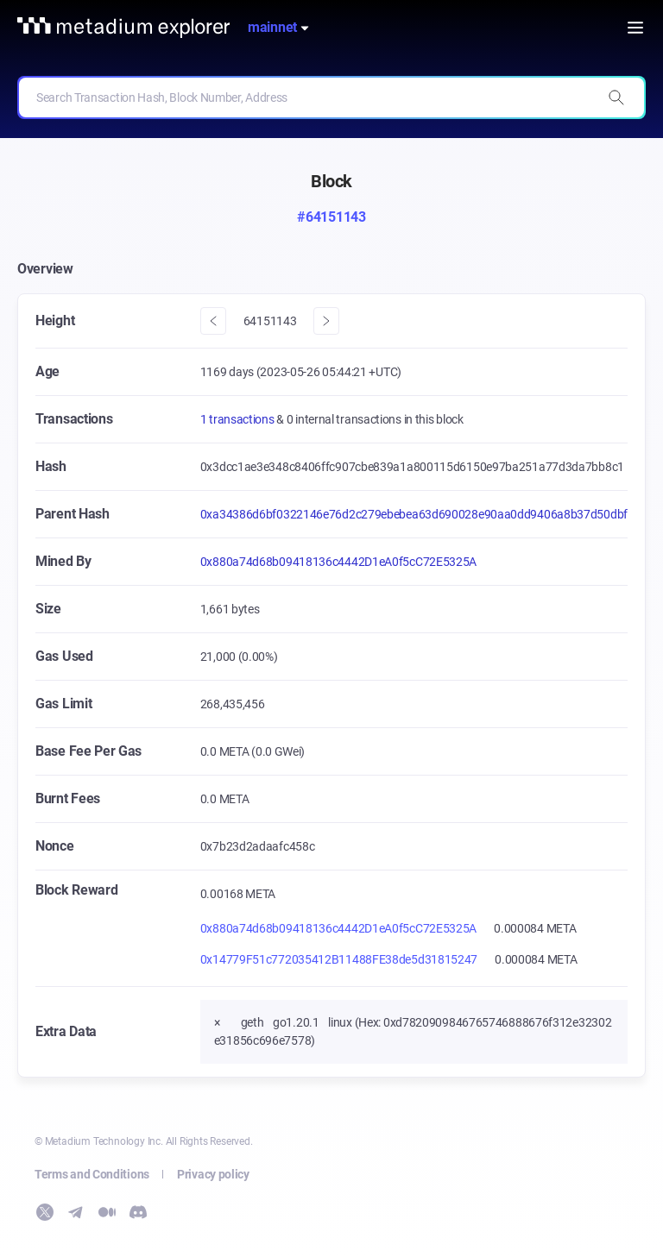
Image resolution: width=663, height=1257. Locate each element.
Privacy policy (213, 1174)
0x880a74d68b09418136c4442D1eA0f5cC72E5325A (338, 562)
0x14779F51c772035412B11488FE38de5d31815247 (338, 959)
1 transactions (238, 419)
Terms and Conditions (92, 1174)
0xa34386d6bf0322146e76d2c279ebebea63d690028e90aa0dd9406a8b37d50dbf (414, 514)
